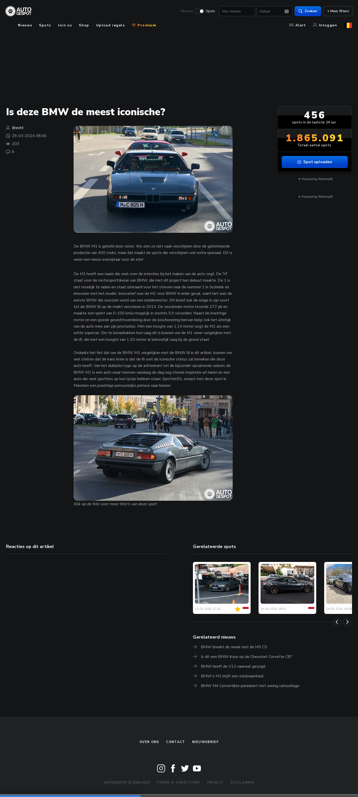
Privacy (215, 782)
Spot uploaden (314, 162)
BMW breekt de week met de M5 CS (234, 647)
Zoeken (307, 11)
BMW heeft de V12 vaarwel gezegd (233, 666)
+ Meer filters (337, 11)
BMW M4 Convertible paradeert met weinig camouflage (250, 686)
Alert (297, 25)
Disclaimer (242, 782)
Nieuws (186, 11)
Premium (144, 25)
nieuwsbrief (205, 742)
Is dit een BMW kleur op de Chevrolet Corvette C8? (246, 656)
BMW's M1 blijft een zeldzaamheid (232, 676)
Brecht (18, 128)
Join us (65, 25)
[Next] (347, 622)
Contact (175, 742)
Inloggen (325, 25)
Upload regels (110, 25)
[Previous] (337, 622)
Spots (209, 11)
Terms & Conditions (178, 782)
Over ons (149, 742)
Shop (84, 25)
